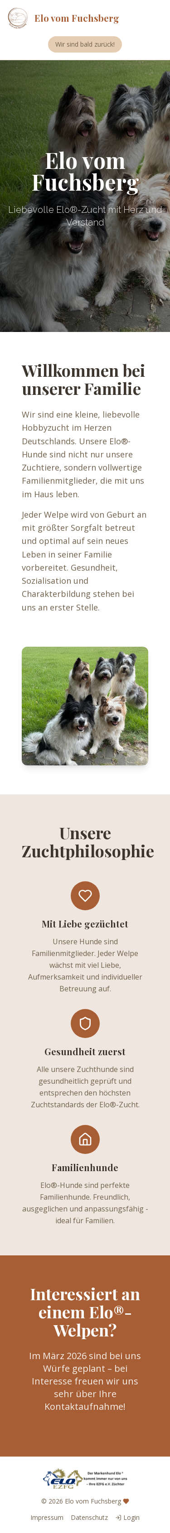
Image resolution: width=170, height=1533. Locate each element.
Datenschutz (89, 1517)
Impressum (46, 1517)
